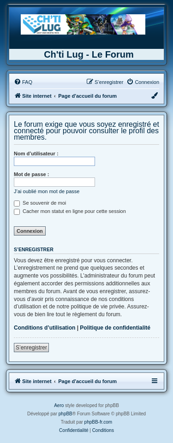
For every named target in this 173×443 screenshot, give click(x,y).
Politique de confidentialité (115, 328)
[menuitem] (23, 82)
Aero (59, 405)
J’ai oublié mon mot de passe (46, 191)
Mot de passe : (31, 174)
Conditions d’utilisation (44, 328)
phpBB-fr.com (98, 422)
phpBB (65, 413)
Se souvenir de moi (40, 203)
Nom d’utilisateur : (36, 153)
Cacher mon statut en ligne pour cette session (70, 211)
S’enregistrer (31, 347)
